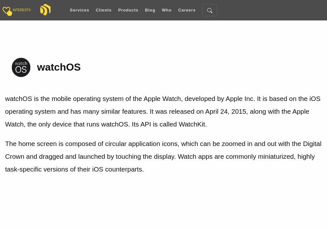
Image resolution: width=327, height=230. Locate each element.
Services (79, 10)
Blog (150, 10)
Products (128, 10)
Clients (104, 10)
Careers (187, 10)
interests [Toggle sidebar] (22, 10)
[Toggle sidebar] (6, 10)
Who (167, 10)
